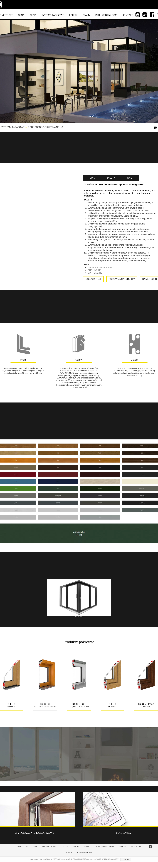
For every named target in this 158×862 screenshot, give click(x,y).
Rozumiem (125, 859)
